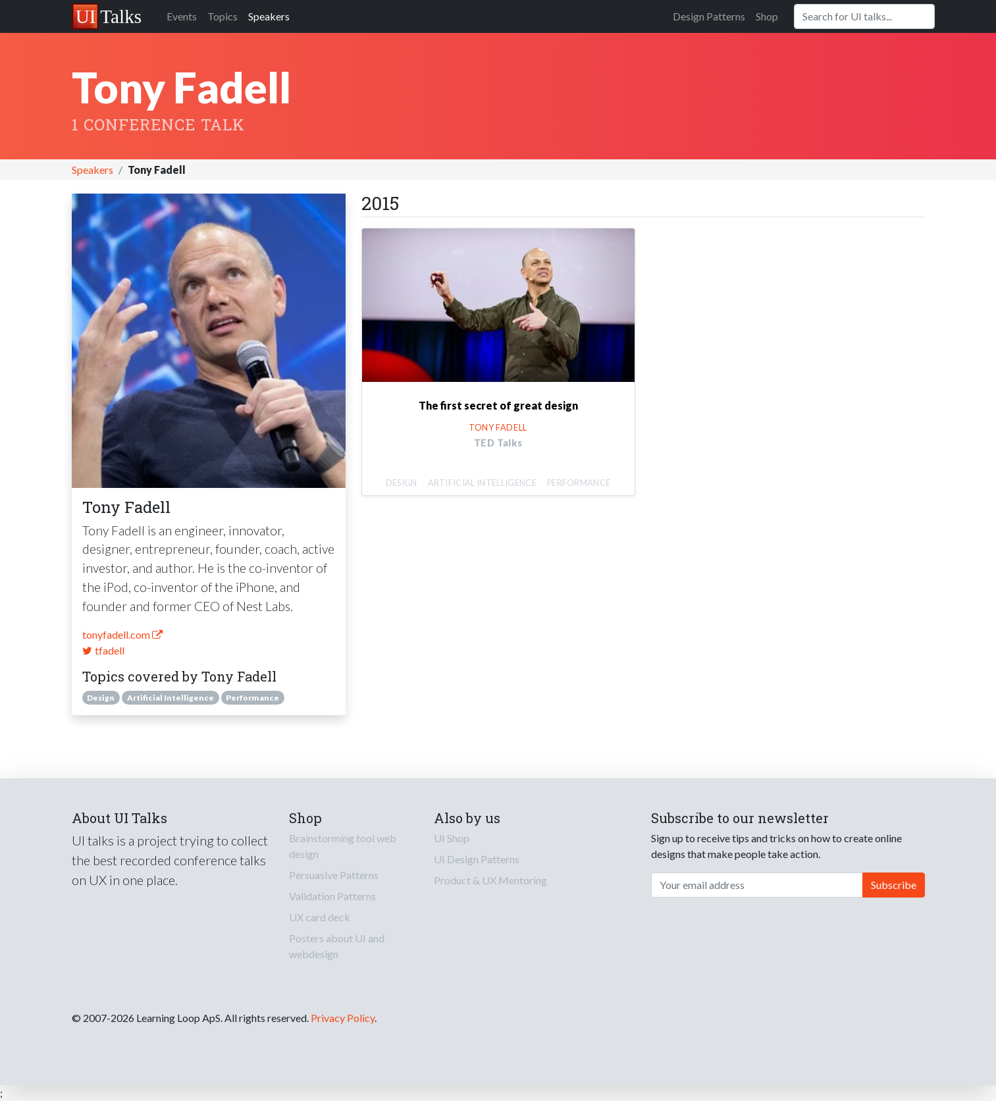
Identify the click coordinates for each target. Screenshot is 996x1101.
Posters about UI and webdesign (336, 946)
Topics (222, 16)
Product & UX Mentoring (490, 880)
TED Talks (498, 442)
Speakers (269, 16)
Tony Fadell (498, 427)
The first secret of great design (498, 405)
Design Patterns (709, 16)
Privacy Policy (343, 1017)
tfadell (103, 650)
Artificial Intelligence (170, 698)
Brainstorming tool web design (342, 846)
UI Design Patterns (476, 859)
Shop (767, 16)
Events (182, 16)
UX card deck (319, 917)
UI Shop (451, 838)
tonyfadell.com (122, 634)
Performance (252, 698)
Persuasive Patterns (334, 875)
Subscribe (893, 884)
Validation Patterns (332, 896)
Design (101, 698)
